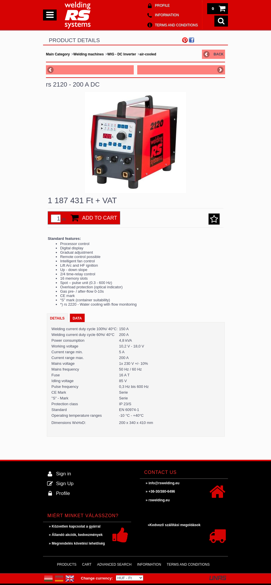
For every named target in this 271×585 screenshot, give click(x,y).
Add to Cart (99, 218)
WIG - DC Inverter (121, 54)
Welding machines (88, 54)
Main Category (58, 54)
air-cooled (148, 54)
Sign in (63, 473)
